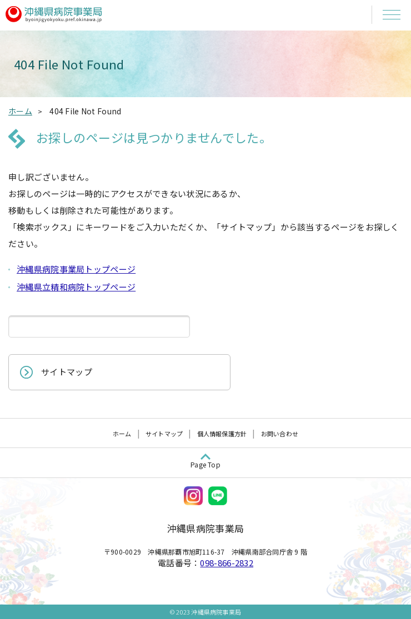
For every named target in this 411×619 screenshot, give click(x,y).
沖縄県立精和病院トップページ (76, 287)
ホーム (122, 433)
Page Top (205, 464)
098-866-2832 (226, 562)
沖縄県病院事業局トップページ (76, 269)
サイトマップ (66, 372)
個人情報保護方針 (222, 433)
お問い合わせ (279, 433)
